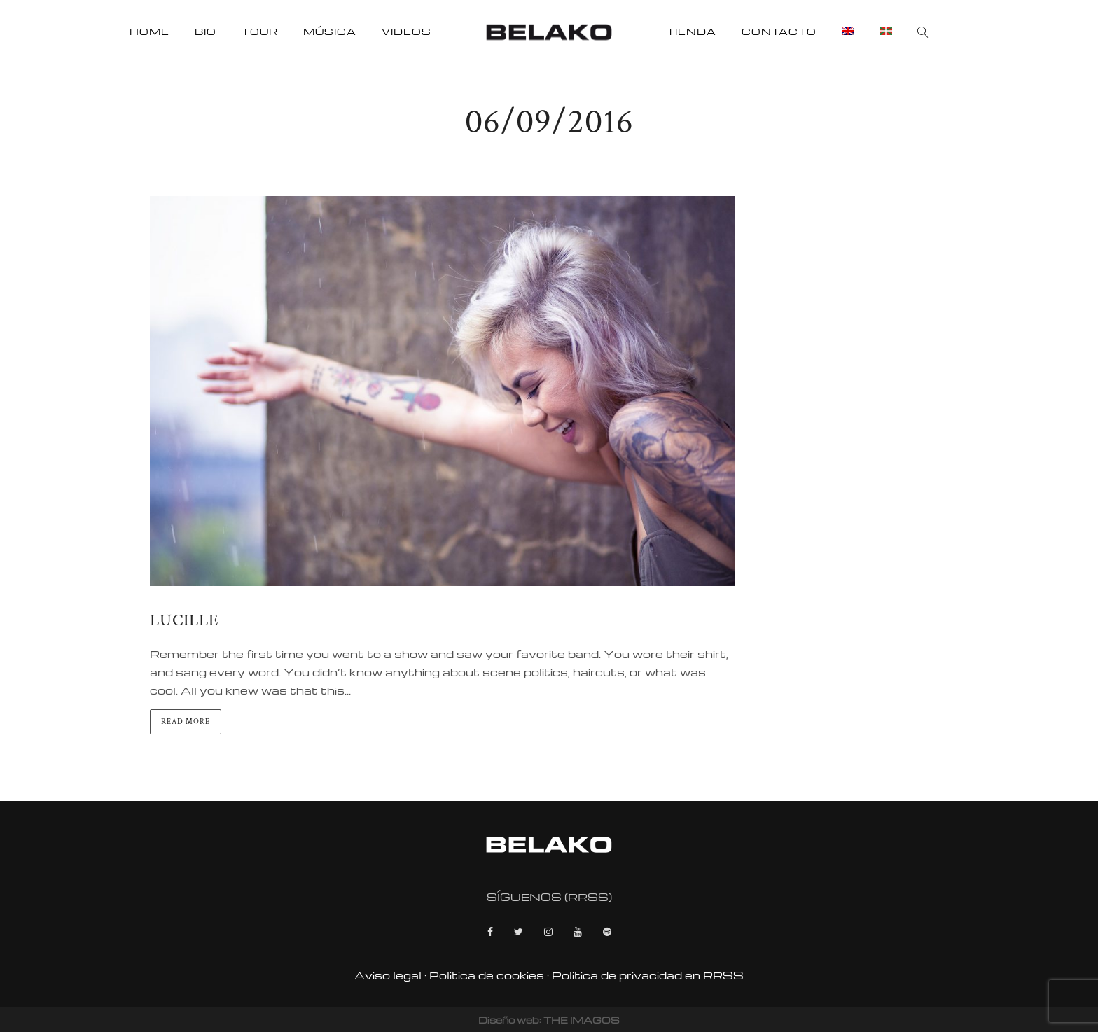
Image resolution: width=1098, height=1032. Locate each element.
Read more (185, 722)
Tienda (691, 31)
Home (149, 31)
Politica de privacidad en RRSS (648, 975)
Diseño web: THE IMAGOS (549, 1020)
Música (329, 31)
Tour (260, 31)
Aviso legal (388, 975)
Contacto (779, 31)
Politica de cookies (486, 975)
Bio (205, 31)
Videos (406, 31)
